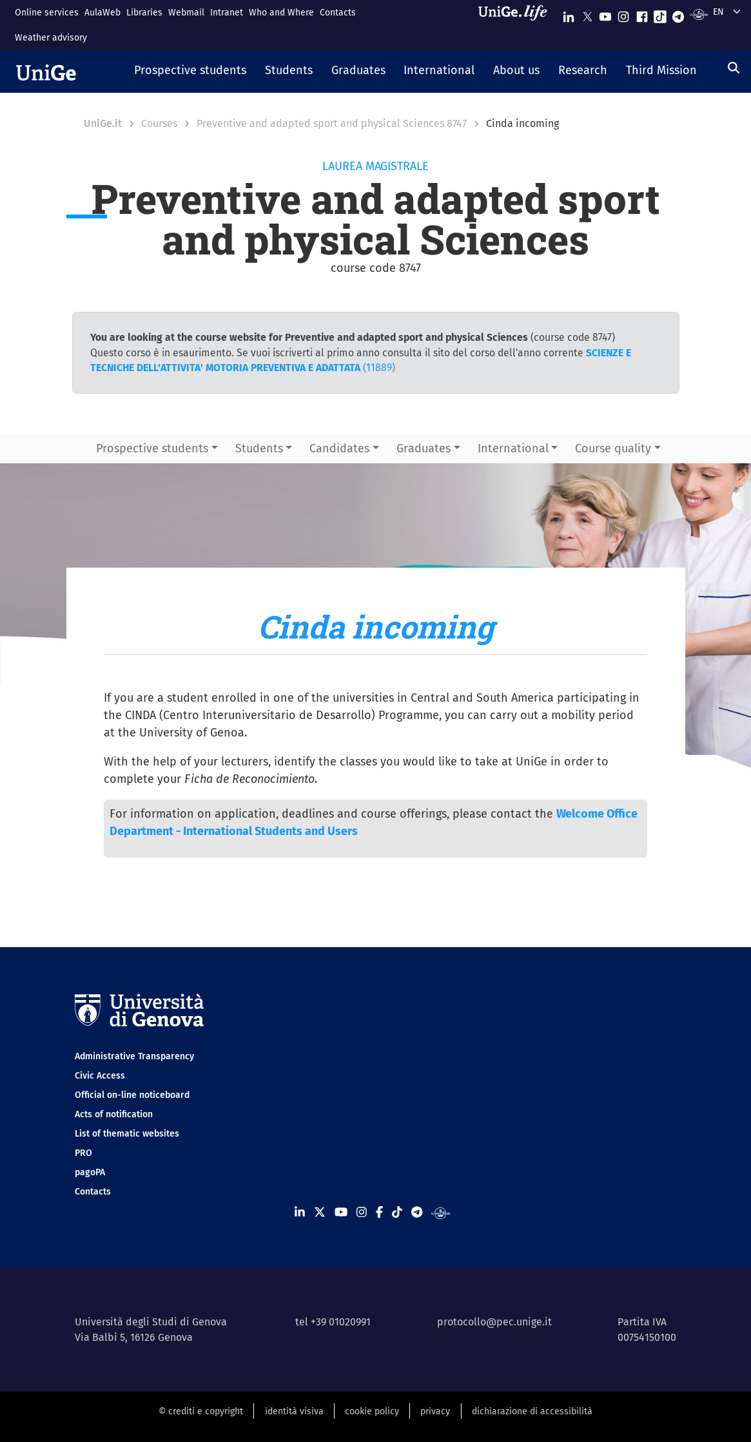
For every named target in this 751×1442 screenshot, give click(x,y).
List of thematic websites (127, 1133)
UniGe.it (103, 123)
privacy (435, 1411)
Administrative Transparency (134, 1056)
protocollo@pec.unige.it (494, 1322)
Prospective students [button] (152, 448)
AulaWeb (102, 12)
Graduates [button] (423, 448)
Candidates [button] (339, 448)
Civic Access (100, 1075)
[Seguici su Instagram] (623, 14)
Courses (159, 123)
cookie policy (372, 1411)
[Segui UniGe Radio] (699, 14)
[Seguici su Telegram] (678, 14)
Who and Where (281, 12)
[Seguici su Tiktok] (660, 14)
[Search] (733, 68)
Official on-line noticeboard (132, 1095)
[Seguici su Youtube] (605, 14)
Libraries (144, 12)
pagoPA (90, 1172)
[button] (190, 71)
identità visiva (294, 1411)
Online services (47, 12)
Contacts (338, 12)
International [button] (513, 448)
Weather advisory (51, 37)
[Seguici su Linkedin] (568, 14)
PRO (83, 1153)
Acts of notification (114, 1114)
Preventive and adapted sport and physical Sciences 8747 (332, 123)
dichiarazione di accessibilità (532, 1411)
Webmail (186, 12)
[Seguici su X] (587, 14)
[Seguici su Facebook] (642, 14)
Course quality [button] (613, 448)
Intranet (226, 12)
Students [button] (259, 448)
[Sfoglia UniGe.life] (517, 24)
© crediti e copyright (201, 1411)
